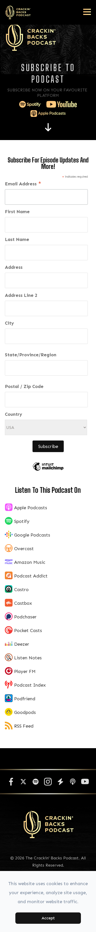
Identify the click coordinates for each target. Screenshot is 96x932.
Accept (48, 918)
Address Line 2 (21, 295)
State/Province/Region (30, 355)
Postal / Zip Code (24, 386)
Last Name (17, 239)
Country (13, 414)
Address (14, 267)
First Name (17, 211)
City (9, 323)
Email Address (23, 184)
